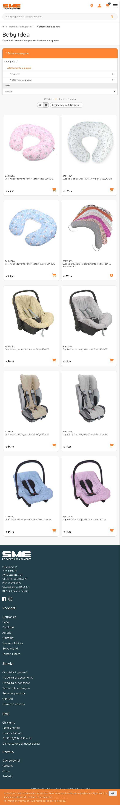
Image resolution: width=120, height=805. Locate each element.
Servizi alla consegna (16, 688)
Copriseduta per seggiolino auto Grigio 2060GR (85, 349)
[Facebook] (4, 599)
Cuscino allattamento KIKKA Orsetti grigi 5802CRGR (87, 178)
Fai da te (8, 627)
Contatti (7, 698)
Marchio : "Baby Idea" (20, 26)
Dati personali (11, 760)
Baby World (10, 648)
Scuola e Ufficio (12, 643)
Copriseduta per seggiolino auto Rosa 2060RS (84, 519)
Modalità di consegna (16, 683)
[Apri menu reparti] (115, 6)
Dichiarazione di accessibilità (21, 743)
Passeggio (62, 74)
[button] (54, 190)
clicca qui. (61, 800)
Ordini (6, 771)
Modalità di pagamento (17, 677)
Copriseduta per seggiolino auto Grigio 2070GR (85, 434)
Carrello (7, 766)
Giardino (8, 638)
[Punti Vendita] (92, 6)
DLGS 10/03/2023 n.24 (16, 738)
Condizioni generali (14, 672)
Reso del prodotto (14, 693)
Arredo (6, 632)
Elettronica (9, 617)
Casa (5, 622)
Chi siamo (8, 722)
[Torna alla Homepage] (3, 26)
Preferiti (7, 776)
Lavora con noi (12, 733)
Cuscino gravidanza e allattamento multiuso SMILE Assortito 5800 (87, 265)
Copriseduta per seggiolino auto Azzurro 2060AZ (28, 519)
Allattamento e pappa (62, 80)
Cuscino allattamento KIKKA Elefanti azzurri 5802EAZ (30, 264)
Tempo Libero (11, 654)
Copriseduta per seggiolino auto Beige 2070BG (27, 434)
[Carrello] (107, 6)
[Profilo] (99, 6)
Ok (112, 793)
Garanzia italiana (13, 704)
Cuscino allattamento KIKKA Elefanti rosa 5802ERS (29, 178)
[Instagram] (10, 599)
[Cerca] (112, 16)
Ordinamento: (66, 105)
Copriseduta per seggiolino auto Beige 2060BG (27, 349)
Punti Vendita (11, 728)
